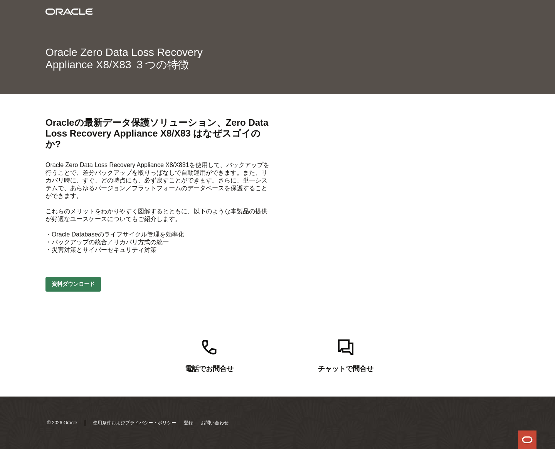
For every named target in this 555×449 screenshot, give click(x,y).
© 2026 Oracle (62, 422)
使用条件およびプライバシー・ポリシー (134, 422)
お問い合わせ (215, 422)
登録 (188, 422)
